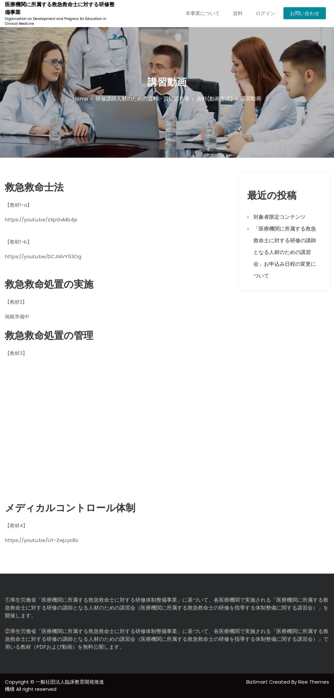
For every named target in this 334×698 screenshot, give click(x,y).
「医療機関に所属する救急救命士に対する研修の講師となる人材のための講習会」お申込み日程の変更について (284, 252)
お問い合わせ (304, 13)
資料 (238, 13)
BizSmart (257, 681)
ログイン (265, 13)
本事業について (203, 13)
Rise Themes (313, 681)
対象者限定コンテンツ (279, 217)
